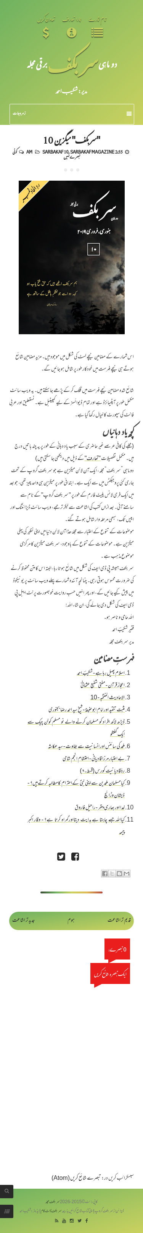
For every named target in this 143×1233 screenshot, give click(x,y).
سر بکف (72, 64)
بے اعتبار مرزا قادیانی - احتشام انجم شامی (94, 759)
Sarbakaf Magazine (92, 152)
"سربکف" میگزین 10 (71, 139)
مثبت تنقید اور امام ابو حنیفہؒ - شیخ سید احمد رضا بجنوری (86, 710)
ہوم (71, 921)
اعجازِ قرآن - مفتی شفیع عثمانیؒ (102, 686)
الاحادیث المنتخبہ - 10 (107, 698)
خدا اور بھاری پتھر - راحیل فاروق (100, 808)
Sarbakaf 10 (55, 152)
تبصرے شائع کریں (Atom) (76, 1178)
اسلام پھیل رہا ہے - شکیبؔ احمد (101, 673)
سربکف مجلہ (52, 1202)
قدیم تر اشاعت (119, 921)
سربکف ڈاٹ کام (51, 1211)
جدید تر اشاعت (23, 921)
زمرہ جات (72, 114)
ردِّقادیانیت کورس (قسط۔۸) (102, 771)
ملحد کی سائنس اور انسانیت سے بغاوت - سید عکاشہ (86, 747)
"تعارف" (93, 459)
